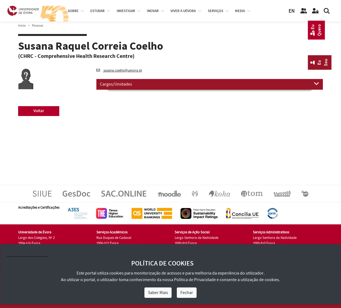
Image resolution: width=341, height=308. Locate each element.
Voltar (38, 111)
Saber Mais (158, 292)
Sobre (73, 11)
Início (22, 26)
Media (240, 11)
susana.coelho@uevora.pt (119, 70)
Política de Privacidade (195, 279)
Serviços (215, 11)
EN (292, 11)
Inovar (153, 11)
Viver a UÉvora (183, 11)
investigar (126, 11)
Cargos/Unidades (209, 84)
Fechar (186, 292)
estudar (97, 11)
